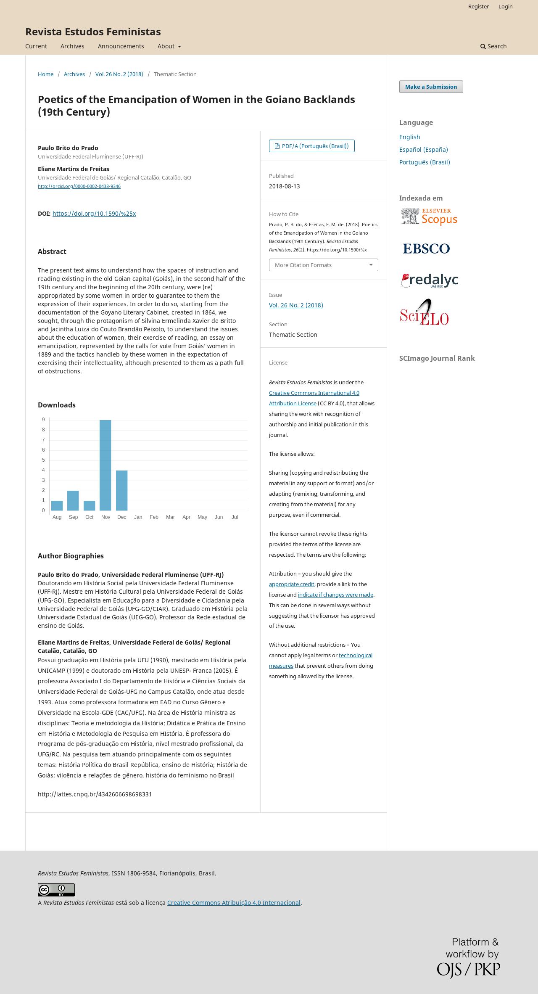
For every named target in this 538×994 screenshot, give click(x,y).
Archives (72, 46)
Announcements (121, 46)
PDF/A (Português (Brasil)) (315, 146)
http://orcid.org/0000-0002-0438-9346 (79, 186)
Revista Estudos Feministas (93, 31)
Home (45, 74)
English (409, 137)
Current (36, 46)
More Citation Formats (303, 265)
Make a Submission (431, 86)
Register (478, 6)
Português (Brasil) (424, 162)
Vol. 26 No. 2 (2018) (119, 74)
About (167, 46)
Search (493, 46)
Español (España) (423, 149)
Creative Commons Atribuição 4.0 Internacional (234, 903)
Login (505, 6)
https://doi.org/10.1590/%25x (94, 213)
